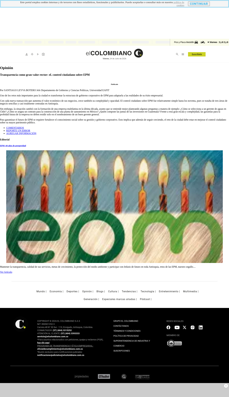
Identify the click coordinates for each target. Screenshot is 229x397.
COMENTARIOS (15, 127)
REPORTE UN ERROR (18, 130)
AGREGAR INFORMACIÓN (21, 133)
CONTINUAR (199, 4)
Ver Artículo (6, 272)
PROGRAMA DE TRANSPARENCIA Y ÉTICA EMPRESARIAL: (65, 346)
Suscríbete (197, 54)
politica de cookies (178, 4)
